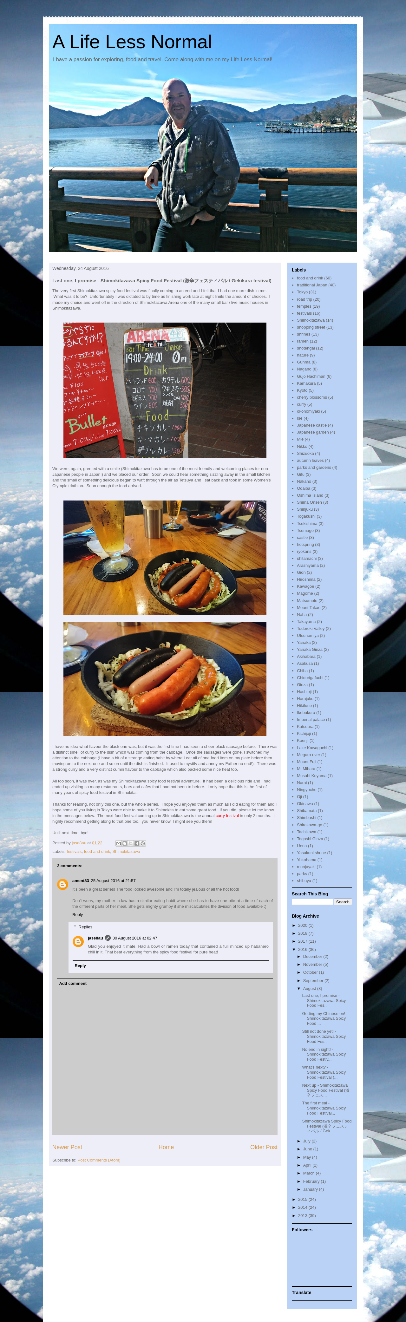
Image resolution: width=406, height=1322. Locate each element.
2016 (303, 949)
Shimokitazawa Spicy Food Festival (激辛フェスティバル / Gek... (326, 1126)
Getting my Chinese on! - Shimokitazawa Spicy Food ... (325, 1018)
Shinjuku (305, 509)
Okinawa (305, 803)
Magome (305, 593)
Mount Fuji (306, 761)
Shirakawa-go (309, 824)
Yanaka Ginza (310, 649)
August (310, 988)
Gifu (300, 474)
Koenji (302, 740)
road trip (304, 299)
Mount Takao (308, 607)
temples (304, 306)
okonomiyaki (308, 411)
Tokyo (302, 292)
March (309, 1173)
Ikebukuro (306, 712)
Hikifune (304, 705)
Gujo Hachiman (311, 376)
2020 (303, 925)
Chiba (302, 670)
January (311, 1189)
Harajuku (305, 698)
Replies (85, 927)
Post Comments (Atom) (99, 1160)
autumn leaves (310, 460)
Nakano (304, 481)
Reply (77, 914)
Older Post (264, 1147)
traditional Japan (312, 285)
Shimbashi (306, 817)
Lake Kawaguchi (312, 747)
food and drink (97, 851)
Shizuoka (305, 453)
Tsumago (305, 530)
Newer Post (67, 1147)
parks (302, 873)
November (313, 964)
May (307, 1157)
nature (303, 355)
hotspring (305, 544)
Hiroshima (306, 579)
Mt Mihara (306, 768)
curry (301, 404)
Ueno (302, 845)
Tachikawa (306, 831)
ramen (303, 341)
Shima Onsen (309, 502)
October (311, 972)
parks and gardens (314, 467)
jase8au (95, 938)
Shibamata (307, 810)
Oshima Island (310, 495)
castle (302, 537)
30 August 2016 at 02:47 (135, 938)
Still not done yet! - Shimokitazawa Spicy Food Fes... (324, 1036)
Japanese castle (312, 425)
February (312, 1181)
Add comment (73, 983)
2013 (303, 1215)
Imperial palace (311, 719)
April (308, 1165)
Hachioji (304, 691)
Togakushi (306, 516)
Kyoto (302, 390)
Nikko (302, 446)
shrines (303, 334)
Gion (301, 572)
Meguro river (308, 754)
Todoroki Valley (310, 628)
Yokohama (306, 859)
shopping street (311, 327)
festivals (74, 851)
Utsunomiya (308, 635)
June (308, 1149)
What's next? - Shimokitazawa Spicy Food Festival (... (324, 1072)
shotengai (306, 348)
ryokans (304, 551)
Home (166, 1147)
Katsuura (305, 726)
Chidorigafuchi (310, 677)
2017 (303, 941)
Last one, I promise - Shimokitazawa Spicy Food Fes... (324, 1000)
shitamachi (307, 558)
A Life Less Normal (132, 41)
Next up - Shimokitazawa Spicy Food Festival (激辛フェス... (325, 1090)
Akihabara (306, 656)
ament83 (80, 880)
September (313, 980)
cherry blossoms (312, 397)
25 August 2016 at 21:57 (113, 880)
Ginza (302, 684)
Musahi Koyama (311, 775)
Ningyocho (306, 789)
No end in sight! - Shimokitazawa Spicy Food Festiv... (324, 1054)
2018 (303, 933)
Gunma (304, 362)
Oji (299, 796)
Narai (302, 782)
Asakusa (305, 663)
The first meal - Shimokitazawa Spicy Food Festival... (324, 1108)
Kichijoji (304, 733)
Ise (299, 418)
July (307, 1141)
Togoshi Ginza (310, 838)
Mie (300, 439)
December (313, 956)
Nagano (304, 369)
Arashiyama (308, 565)
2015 (303, 1199)
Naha (302, 614)
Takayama (306, 621)
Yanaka (304, 642)
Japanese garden (313, 432)
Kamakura (306, 383)
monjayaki (306, 866)
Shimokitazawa (126, 851)
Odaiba (303, 488)
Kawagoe (305, 586)
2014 (303, 1207)
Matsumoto (307, 600)
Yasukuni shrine (311, 852)
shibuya (304, 880)
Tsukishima (307, 523)
